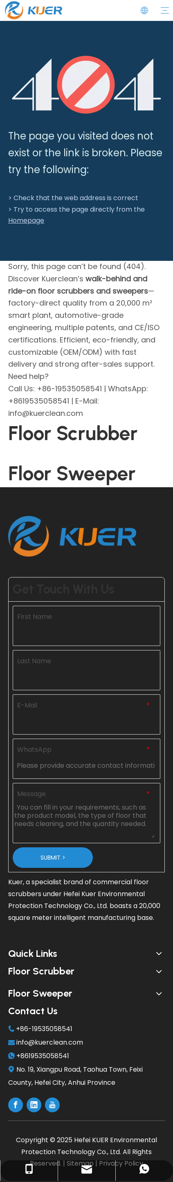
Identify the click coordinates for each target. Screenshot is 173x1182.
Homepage (26, 220)
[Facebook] (15, 1105)
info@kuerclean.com (49, 1042)
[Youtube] (52, 1105)
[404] (86, 85)
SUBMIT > (52, 857)
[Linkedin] (34, 1105)
